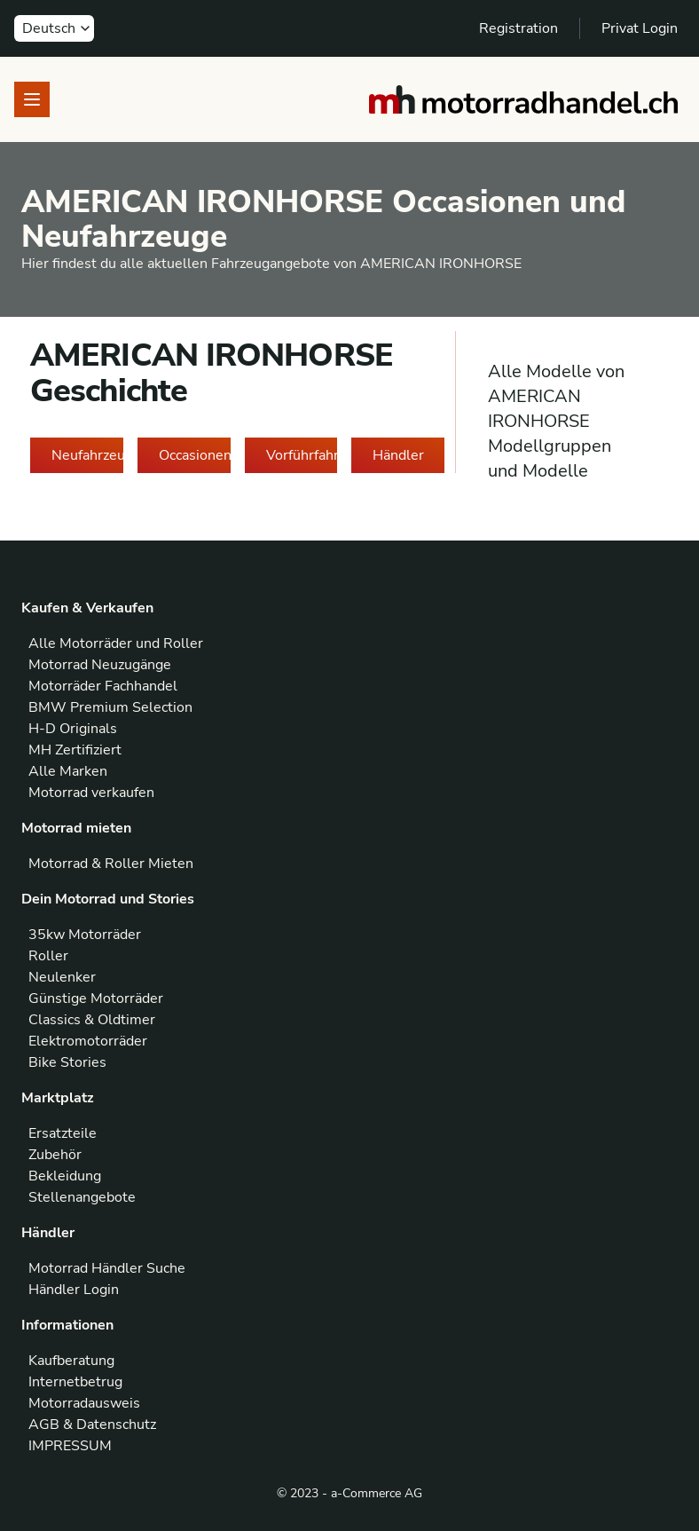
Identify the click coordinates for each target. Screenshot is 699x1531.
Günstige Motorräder (95, 998)
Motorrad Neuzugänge (99, 665)
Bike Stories (67, 1062)
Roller (48, 956)
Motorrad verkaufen (91, 792)
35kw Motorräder (84, 934)
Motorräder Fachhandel (102, 686)
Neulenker (62, 977)
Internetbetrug (75, 1382)
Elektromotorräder (87, 1041)
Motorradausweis (84, 1403)
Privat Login (639, 28)
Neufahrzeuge (87, 455)
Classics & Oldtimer (91, 1020)
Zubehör (55, 1154)
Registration (518, 28)
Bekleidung (64, 1176)
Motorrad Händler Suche (106, 1268)
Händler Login (73, 1289)
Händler (398, 455)
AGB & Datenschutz (92, 1424)
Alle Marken (67, 771)
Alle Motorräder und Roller (115, 643)
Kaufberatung (71, 1360)
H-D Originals (72, 728)
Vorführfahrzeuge (302, 455)
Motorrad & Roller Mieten (110, 863)
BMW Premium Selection (110, 707)
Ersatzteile (62, 1133)
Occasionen (195, 455)
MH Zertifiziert (75, 750)
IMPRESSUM (70, 1446)
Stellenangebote (82, 1197)
